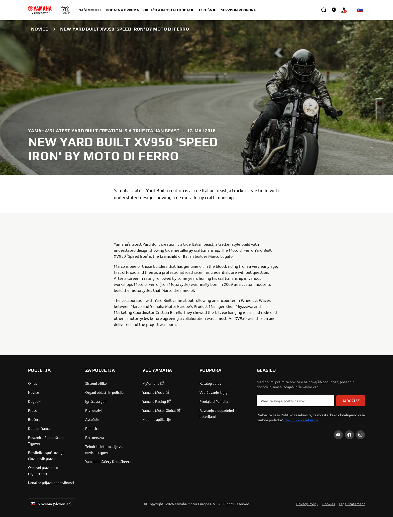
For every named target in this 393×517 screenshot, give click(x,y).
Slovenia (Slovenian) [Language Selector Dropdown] (51, 504)
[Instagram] (360, 434)
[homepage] (40, 10)
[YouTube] (338, 434)
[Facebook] (349, 434)
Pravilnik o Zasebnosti (300, 420)
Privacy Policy (307, 503)
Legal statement (352, 503)
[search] (324, 10)
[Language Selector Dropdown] (360, 10)
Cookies (328, 503)
